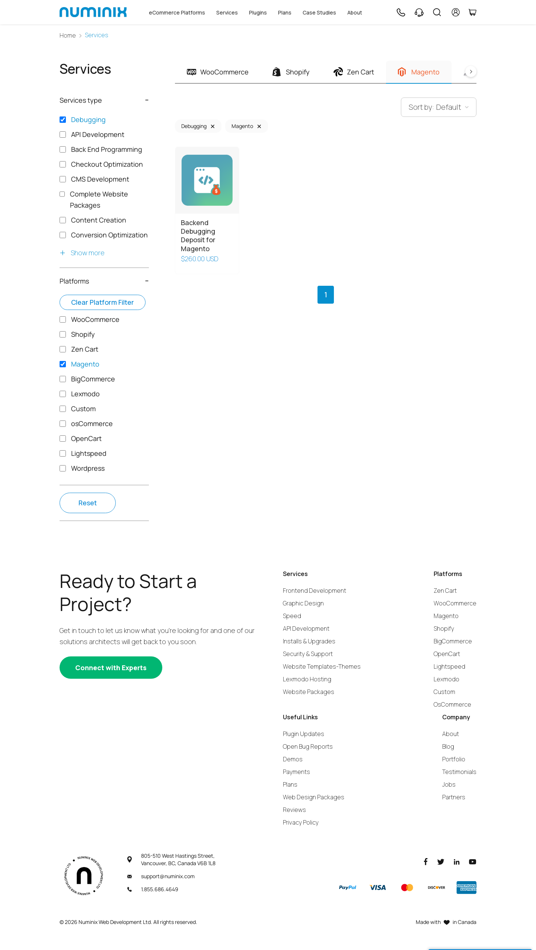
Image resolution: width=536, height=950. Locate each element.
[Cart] (472, 12)
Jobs (449, 784)
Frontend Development (314, 590)
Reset (88, 502)
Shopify (444, 628)
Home (68, 35)
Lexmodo (446, 679)
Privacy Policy (301, 822)
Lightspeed (449, 666)
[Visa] (377, 887)
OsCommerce (452, 704)
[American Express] (466, 887)
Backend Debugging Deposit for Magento (198, 235)
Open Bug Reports (308, 746)
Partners (453, 797)
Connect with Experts (111, 667)
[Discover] (436, 887)
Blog (448, 746)
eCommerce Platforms (177, 12)
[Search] (437, 12)
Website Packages (308, 692)
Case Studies (319, 12)
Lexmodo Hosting (307, 679)
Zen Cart (445, 590)
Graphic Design (303, 603)
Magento (242, 125)
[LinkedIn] (457, 861)
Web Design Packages (313, 797)
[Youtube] (472, 861)
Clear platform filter (102, 302)
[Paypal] (347, 887)
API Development (306, 628)
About (354, 12)
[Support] (419, 12)
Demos (293, 759)
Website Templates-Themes (322, 666)
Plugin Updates (303, 734)
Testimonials (459, 772)
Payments (296, 772)
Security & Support (308, 654)
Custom (444, 692)
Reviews (294, 810)
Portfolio (453, 759)
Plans (284, 12)
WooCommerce (455, 603)
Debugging (194, 125)
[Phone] (400, 12)
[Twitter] (440, 861)
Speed (292, 616)
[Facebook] (426, 861)
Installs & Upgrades (309, 641)
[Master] (407, 887)
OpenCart (447, 654)
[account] (456, 12)
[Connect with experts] (111, 667)
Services (227, 12)
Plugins (258, 12)
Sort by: (421, 107)
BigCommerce (453, 641)
